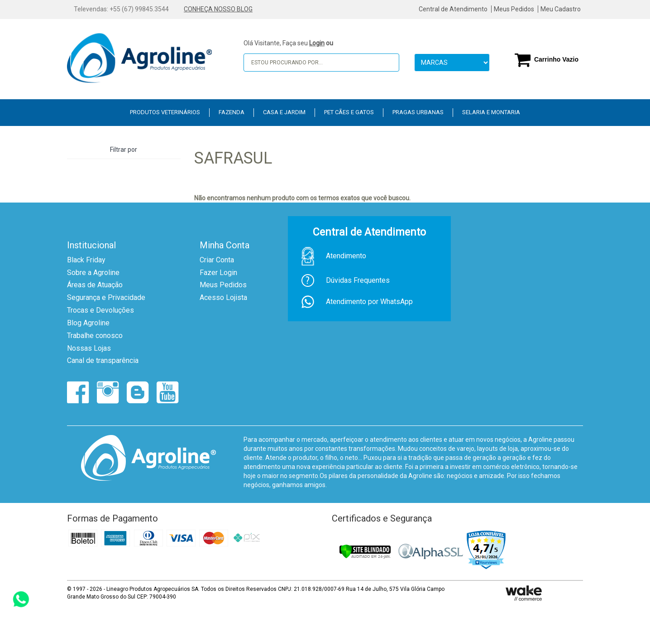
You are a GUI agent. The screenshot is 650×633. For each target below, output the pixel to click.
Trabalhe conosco (95, 335)
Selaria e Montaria (491, 112)
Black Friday (86, 260)
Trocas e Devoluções (100, 310)
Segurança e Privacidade (106, 297)
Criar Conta (217, 260)
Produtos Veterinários (165, 112)
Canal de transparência (103, 360)
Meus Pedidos (514, 9)
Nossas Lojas (89, 348)
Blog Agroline (88, 323)
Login (317, 43)
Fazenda (231, 112)
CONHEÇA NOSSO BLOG (218, 9)
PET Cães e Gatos (349, 112)
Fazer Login (218, 272)
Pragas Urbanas (418, 112)
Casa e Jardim (284, 112)
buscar (386, 62)
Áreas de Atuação (95, 284)
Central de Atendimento (453, 9)
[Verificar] (365, 551)
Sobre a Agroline (93, 272)
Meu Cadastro (560, 9)
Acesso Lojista (223, 297)
